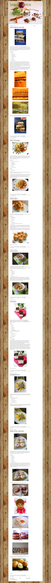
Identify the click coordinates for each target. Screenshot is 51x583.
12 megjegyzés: (18, 246)
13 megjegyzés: (18, 194)
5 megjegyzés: (18, 370)
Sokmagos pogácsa (14, 198)
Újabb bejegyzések (12, 578)
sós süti (12, 247)
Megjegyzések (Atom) (15, 579)
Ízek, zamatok (20, 5)
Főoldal (20, 578)
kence (12, 427)
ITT (17, 46)
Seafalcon (24, 266)
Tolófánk (20, 514)
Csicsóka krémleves (14, 251)
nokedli (14, 195)
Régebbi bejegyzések (28, 578)
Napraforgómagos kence (15, 374)
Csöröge (20, 528)
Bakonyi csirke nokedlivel (15, 140)
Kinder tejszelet (13, 301)
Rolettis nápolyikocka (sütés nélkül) (17, 27)
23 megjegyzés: (18, 575)
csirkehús (13, 195)
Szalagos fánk (20, 540)
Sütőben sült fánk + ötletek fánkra (17, 431)
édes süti (13, 371)
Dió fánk (20, 496)
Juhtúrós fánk (20, 571)
